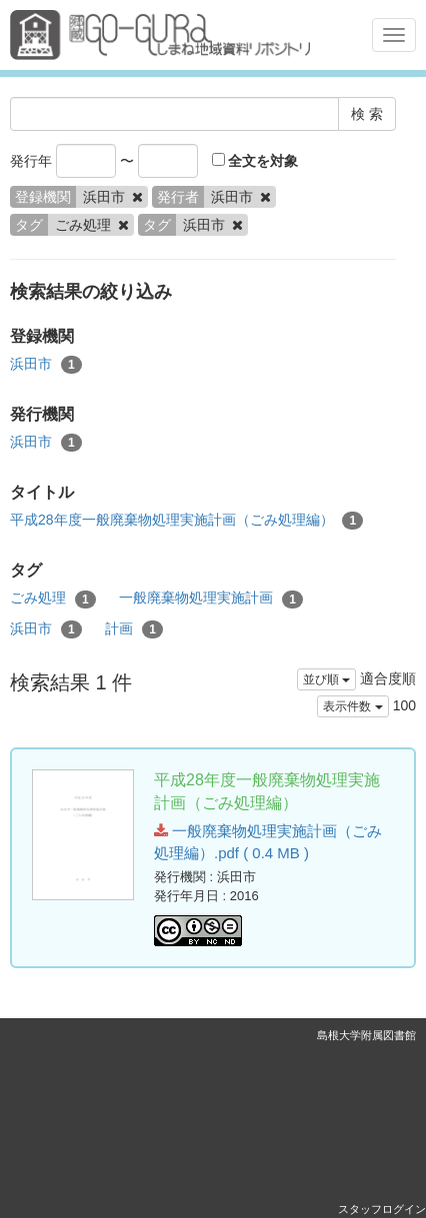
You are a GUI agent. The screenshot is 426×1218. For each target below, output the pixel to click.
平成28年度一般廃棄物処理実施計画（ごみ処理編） (186, 521)
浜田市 (46, 365)
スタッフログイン (382, 1209)
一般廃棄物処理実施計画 (211, 599)
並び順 (326, 679)
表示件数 (352, 706)
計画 (134, 629)
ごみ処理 (53, 599)
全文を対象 (255, 161)
